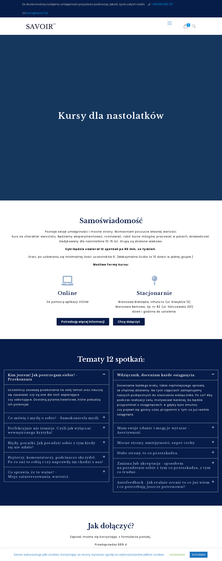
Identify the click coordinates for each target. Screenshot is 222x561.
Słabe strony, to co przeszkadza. (147, 453)
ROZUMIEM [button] (198, 555)
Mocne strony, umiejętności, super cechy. (156, 443)
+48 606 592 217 (162, 4)
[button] (56, 377)
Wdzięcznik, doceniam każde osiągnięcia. (156, 375)
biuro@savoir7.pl (37, 13)
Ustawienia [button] (177, 554)
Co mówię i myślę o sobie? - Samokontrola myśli (53, 418)
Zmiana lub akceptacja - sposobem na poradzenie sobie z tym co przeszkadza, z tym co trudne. (164, 468)
